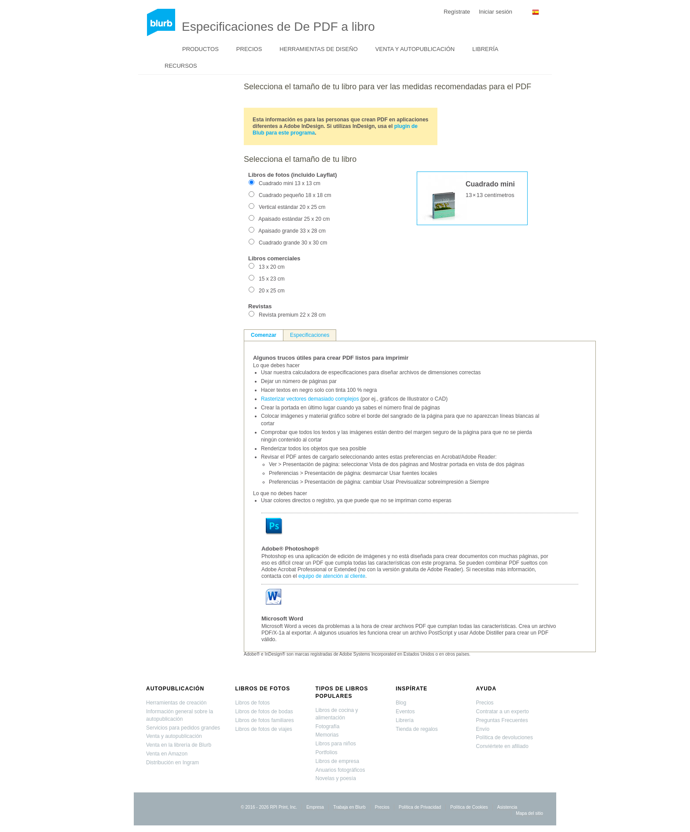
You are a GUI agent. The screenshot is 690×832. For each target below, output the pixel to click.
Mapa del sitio (529, 813)
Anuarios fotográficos (340, 770)
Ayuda (486, 689)
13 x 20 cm (272, 267)
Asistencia (507, 807)
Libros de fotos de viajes (263, 729)
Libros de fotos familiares (264, 720)
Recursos (181, 65)
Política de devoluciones (504, 737)
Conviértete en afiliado (502, 746)
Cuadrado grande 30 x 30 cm (293, 243)
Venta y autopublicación (415, 49)
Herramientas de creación (176, 703)
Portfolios (327, 752)
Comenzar (263, 335)
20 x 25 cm (272, 291)
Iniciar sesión (495, 11)
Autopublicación (175, 689)
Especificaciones (309, 335)
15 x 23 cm (272, 279)
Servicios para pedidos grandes (183, 728)
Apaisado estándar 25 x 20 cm (294, 219)
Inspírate (411, 689)
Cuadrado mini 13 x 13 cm (289, 183)
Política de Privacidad (420, 807)
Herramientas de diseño (318, 49)
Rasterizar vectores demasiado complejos (310, 399)
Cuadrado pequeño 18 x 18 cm (295, 195)
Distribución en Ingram (172, 762)
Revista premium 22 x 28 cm (292, 315)
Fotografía (328, 726)
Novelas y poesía (336, 778)
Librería (485, 49)
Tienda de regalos (417, 729)
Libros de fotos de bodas (264, 711)
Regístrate (457, 11)
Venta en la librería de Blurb (178, 745)
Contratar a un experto (502, 711)
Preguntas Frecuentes (502, 720)
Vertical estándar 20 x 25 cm (292, 207)
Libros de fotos (262, 689)
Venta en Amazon (166, 754)
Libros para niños (336, 744)
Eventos (405, 711)
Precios (249, 49)
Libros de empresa (337, 761)
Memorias (327, 735)
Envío (483, 729)
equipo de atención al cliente (331, 576)
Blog (401, 703)
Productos (200, 49)
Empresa (315, 807)
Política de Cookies (469, 807)
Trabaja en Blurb (349, 807)
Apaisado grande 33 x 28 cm (292, 231)
